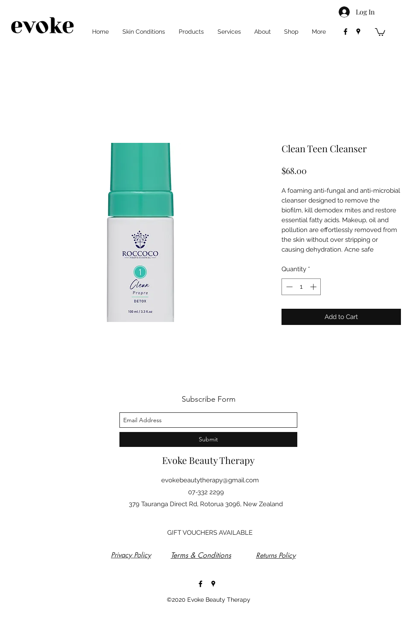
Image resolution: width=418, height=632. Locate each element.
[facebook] (345, 31)
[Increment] (314, 287)
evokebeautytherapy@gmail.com (210, 480)
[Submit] (208, 439)
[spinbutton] (301, 287)
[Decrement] (288, 287)
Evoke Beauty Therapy (208, 460)
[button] (380, 31)
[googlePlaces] (358, 31)
